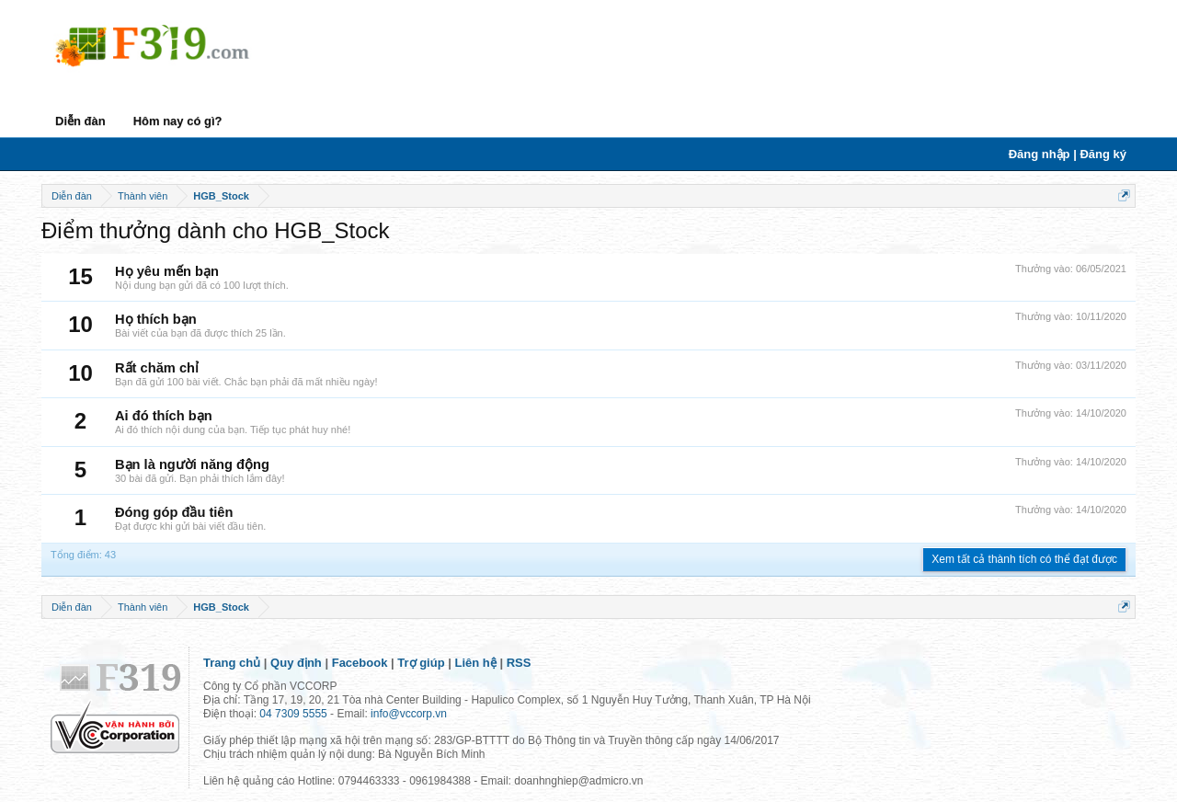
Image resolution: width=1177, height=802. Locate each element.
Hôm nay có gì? (178, 121)
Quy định (296, 663)
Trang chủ (231, 663)
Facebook (360, 663)
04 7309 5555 (292, 713)
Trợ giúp (420, 663)
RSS (519, 663)
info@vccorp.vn (409, 713)
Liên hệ (476, 663)
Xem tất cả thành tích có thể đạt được (1024, 559)
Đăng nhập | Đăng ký (1067, 154)
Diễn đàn (80, 121)
